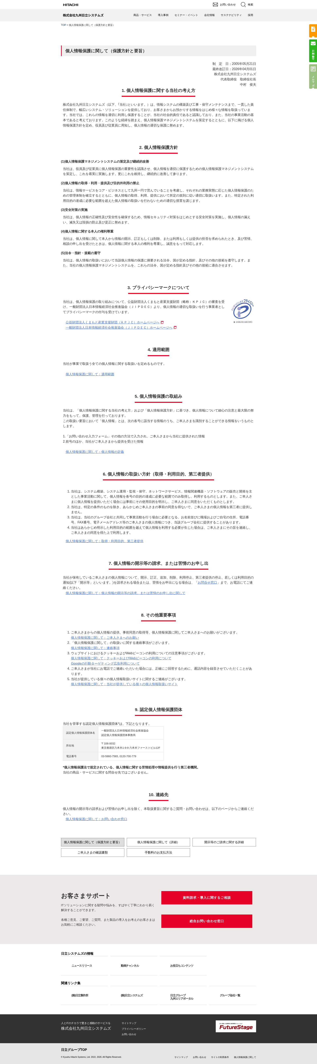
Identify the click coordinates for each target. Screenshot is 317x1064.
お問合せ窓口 (207, 582)
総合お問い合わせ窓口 (207, 921)
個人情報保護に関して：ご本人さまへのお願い (105, 637)
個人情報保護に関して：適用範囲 (90, 374)
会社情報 (209, 15)
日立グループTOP (74, 1049)
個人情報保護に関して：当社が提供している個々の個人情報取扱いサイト (124, 684)
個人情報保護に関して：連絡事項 (95, 648)
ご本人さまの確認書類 (92, 852)
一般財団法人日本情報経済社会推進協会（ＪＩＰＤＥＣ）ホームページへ (119, 327)
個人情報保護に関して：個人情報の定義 (95, 452)
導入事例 (163, 15)
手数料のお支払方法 (158, 852)
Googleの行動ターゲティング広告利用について (105, 663)
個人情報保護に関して (245, 1057)
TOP (63, 25)
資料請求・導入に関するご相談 (207, 897)
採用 (250, 15)
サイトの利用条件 (220, 1057)
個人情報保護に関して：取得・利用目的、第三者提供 (104, 541)
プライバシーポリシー (134, 1028)
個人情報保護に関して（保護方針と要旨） (93, 842)
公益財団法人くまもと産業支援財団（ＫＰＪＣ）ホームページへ (113, 322)
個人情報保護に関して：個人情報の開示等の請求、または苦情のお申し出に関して (125, 593)
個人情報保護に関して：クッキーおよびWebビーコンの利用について (121, 658)
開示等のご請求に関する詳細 (224, 842)
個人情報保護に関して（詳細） (158, 842)
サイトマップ (129, 1023)
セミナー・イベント (186, 15)
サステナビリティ (231, 15)
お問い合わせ (129, 1034)
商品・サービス (142, 15)
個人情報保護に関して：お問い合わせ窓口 (96, 819)
